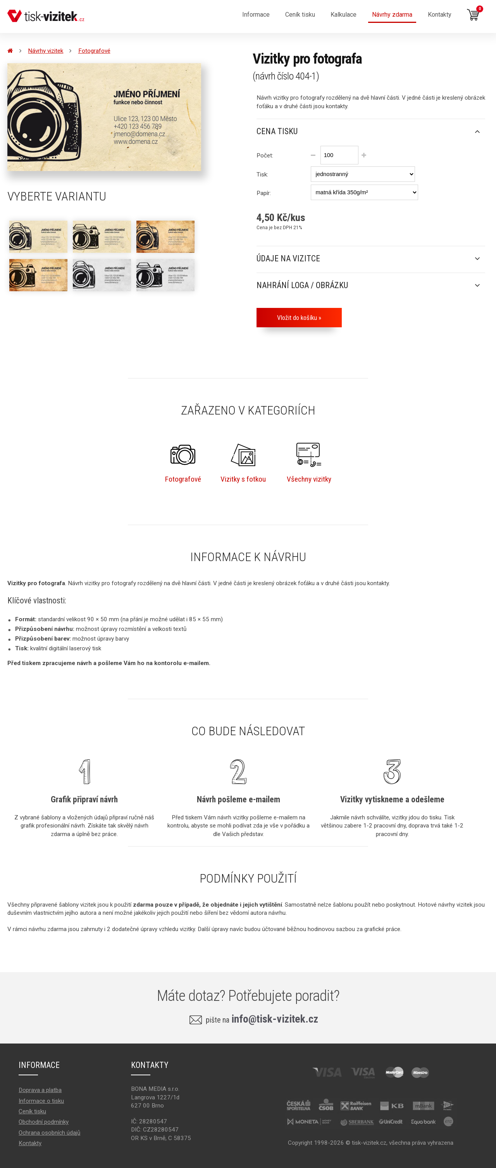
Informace (256, 14)
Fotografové (94, 50)
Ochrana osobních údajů (49, 1132)
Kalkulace (343, 14)
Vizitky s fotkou (243, 462)
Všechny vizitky (309, 462)
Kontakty (439, 14)
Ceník (300, 14)
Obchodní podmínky (44, 1121)
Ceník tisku (32, 1111)
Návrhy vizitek (45, 50)
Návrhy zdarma (392, 14)
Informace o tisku (41, 1100)
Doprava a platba (40, 1090)
